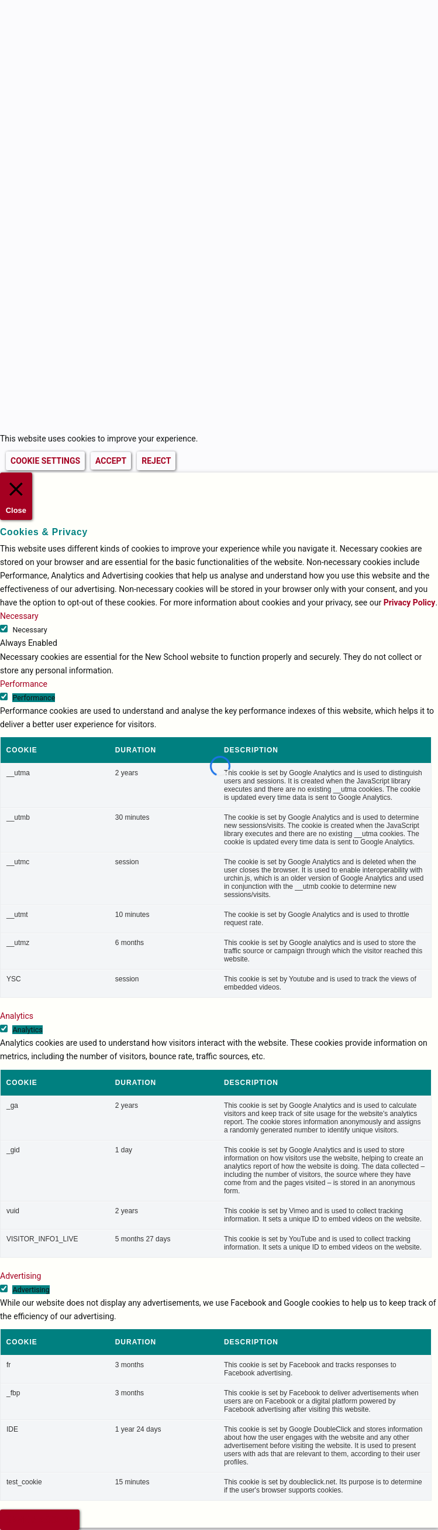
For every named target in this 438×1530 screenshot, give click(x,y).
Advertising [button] (20, 1276)
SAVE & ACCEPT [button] (40, 1519)
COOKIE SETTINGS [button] (45, 460)
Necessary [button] (19, 616)
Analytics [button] (16, 1016)
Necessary (29, 629)
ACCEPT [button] (110, 460)
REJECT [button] (156, 460)
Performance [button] (23, 684)
